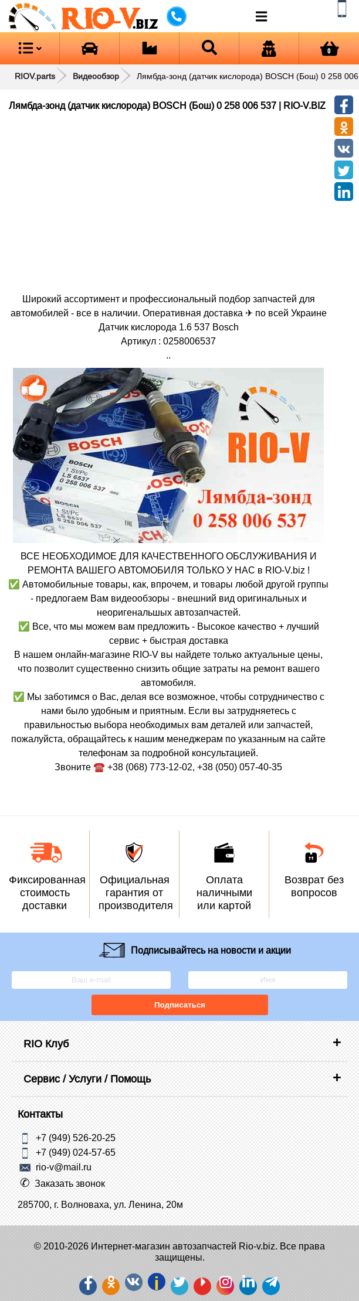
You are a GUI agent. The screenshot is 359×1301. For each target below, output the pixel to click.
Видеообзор (96, 76)
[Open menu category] (29, 48)
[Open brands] (89, 48)
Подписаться (179, 1004)
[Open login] (269, 48)
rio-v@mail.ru (64, 1167)
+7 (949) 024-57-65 (76, 1152)
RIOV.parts (35, 76)
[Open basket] (329, 48)
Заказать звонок (70, 1183)
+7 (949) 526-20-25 (76, 1137)
